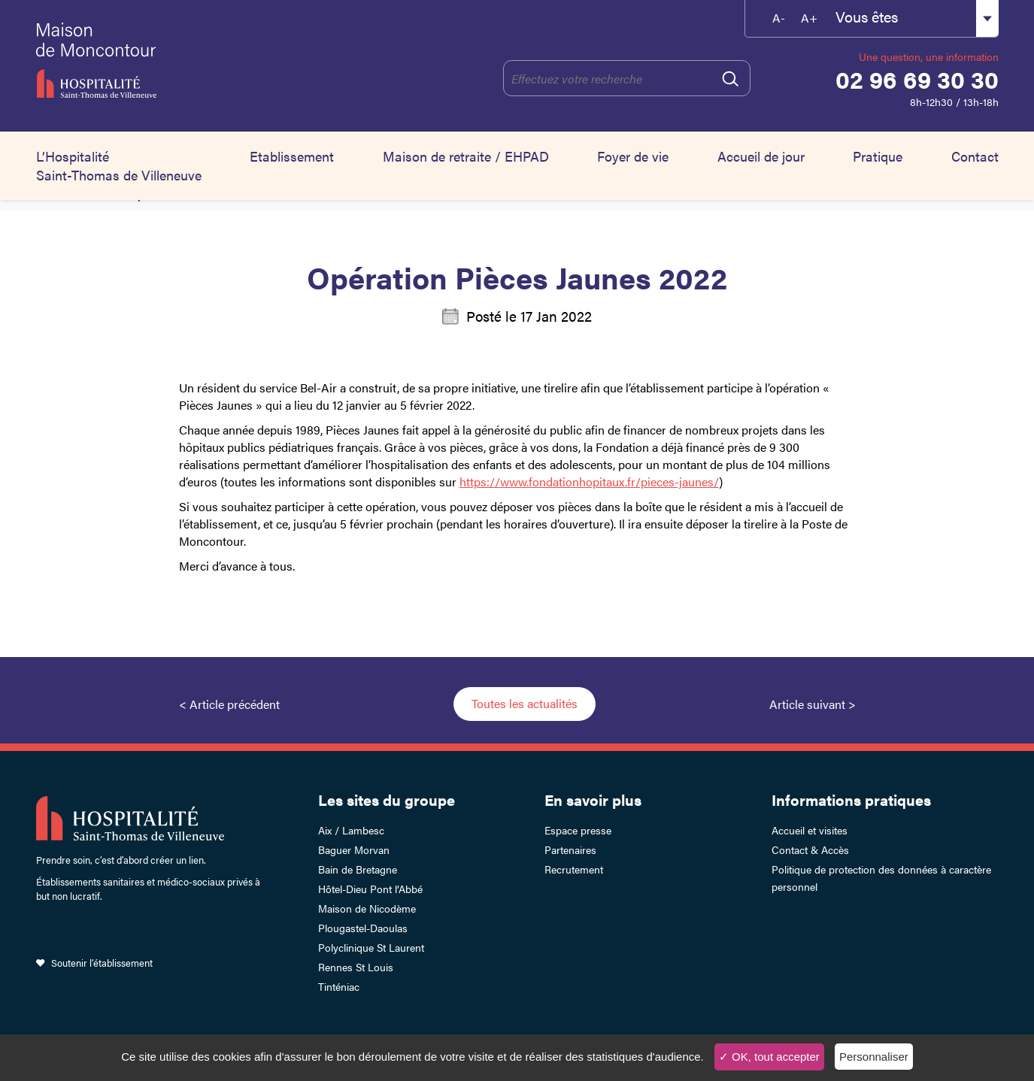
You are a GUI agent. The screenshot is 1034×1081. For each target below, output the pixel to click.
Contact (975, 156)
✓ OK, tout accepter (769, 1056)
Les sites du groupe (386, 799)
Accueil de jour (761, 156)
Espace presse (577, 829)
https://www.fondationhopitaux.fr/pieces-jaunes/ (589, 481)
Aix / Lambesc (351, 829)
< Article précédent (229, 704)
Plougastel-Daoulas (363, 927)
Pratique (877, 156)
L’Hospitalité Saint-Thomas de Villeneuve (119, 165)
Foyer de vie (633, 156)
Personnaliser (873, 1056)
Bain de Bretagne (357, 869)
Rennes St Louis (355, 966)
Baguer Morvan (354, 849)
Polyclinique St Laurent (371, 947)
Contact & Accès (810, 849)
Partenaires (570, 849)
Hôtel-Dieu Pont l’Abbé (370, 888)
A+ (809, 17)
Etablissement (292, 156)
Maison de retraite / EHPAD (466, 156)
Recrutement (573, 869)
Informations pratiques (851, 799)
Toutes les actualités (525, 703)
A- (778, 17)
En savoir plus (592, 799)
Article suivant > (812, 704)
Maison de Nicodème (367, 908)
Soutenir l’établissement (102, 962)
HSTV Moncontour (169, 60)
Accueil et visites (810, 829)
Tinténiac (338, 986)
